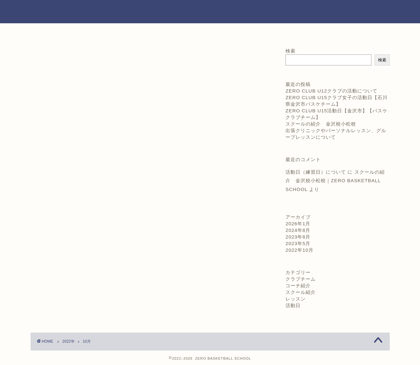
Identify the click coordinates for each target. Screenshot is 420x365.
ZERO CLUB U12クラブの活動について (331, 90)
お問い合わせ (324, 31)
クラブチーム (300, 279)
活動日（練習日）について (315, 172)
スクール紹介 (300, 292)
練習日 (248, 31)
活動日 (293, 305)
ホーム (96, 31)
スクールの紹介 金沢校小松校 (320, 123)
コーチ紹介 (172, 31)
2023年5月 (297, 243)
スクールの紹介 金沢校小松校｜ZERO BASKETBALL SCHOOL (334, 180)
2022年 (68, 341)
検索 (290, 50)
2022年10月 (299, 250)
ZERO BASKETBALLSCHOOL (210, 11)
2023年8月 (297, 236)
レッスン (295, 298)
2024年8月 (297, 230)
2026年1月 (297, 223)
